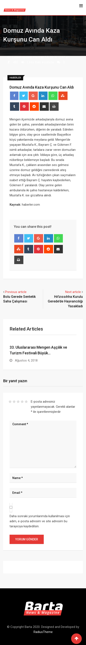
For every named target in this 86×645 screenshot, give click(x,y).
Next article (73, 292)
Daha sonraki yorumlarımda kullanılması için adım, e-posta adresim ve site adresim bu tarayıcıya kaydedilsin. (40, 521)
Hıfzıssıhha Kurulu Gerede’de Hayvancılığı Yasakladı (65, 301)
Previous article (16, 292)
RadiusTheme (43, 632)
